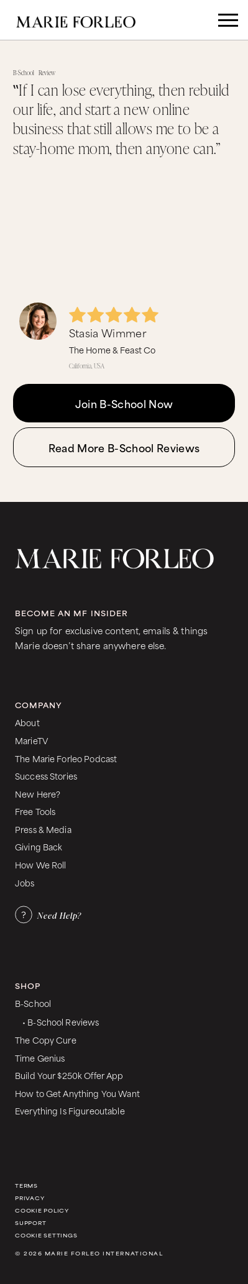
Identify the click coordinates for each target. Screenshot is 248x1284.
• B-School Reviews (60, 1021)
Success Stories (46, 775)
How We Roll (41, 864)
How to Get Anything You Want (77, 1093)
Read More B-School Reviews (124, 447)
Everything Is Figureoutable (70, 1110)
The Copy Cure (45, 1039)
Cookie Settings (46, 1235)
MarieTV (31, 740)
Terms (26, 1186)
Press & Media (43, 829)
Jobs (25, 882)
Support (30, 1223)
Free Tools (35, 810)
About (27, 722)
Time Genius (40, 1057)
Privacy (29, 1198)
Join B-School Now (124, 403)
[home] (84, 20)
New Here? (37, 793)
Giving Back (39, 846)
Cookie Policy (42, 1210)
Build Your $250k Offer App (69, 1074)
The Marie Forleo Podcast (66, 758)
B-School (33, 1002)
